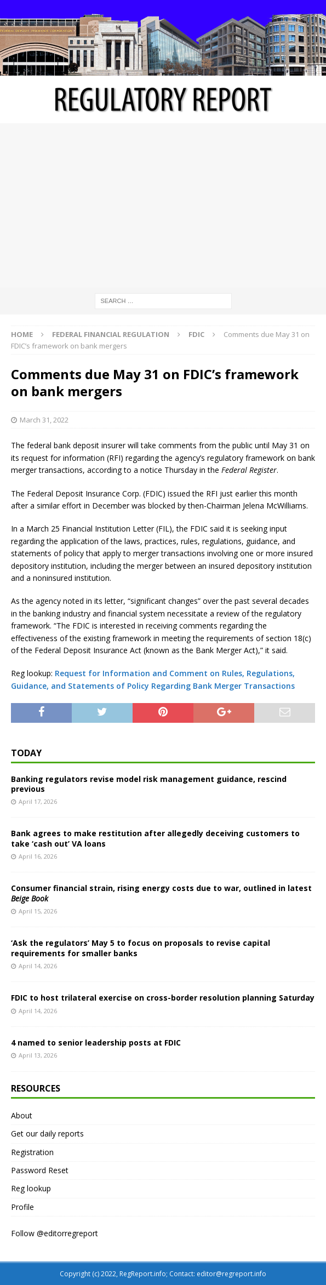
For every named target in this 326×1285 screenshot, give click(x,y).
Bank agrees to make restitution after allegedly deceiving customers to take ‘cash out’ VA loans (155, 838)
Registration (32, 1152)
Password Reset (39, 1170)
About (21, 1115)
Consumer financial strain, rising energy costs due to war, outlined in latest (161, 893)
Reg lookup (31, 1188)
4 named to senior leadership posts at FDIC (96, 1042)
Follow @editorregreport (54, 1233)
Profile (22, 1207)
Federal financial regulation (110, 334)
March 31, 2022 (44, 420)
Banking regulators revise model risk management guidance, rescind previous (149, 784)
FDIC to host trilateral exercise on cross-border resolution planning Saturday (162, 997)
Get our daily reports (47, 1133)
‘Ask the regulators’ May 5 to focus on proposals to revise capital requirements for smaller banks (140, 948)
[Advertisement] (163, 205)
